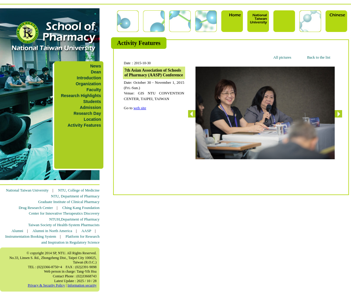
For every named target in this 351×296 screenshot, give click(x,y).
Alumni (17, 231)
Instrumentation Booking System (30, 236)
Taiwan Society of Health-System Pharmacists (64, 225)
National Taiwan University (27, 190)
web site (140, 108)
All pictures (282, 57)
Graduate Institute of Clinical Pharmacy (69, 202)
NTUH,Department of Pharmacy (74, 219)
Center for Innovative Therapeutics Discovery (64, 213)
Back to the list (318, 57)
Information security (82, 285)
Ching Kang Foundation (81, 207)
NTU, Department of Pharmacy (75, 196)
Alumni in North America (52, 231)
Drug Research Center (36, 207)
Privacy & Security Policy (46, 285)
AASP (86, 231)
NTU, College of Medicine (79, 190)
